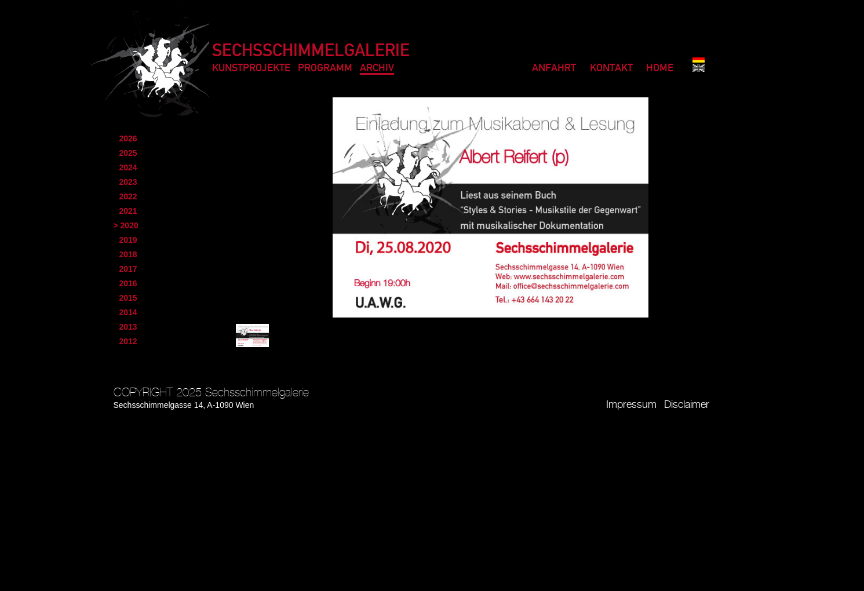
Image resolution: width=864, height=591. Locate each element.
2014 (128, 312)
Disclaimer (686, 404)
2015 (128, 297)
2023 (128, 182)
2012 (128, 341)
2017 (128, 268)
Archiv (377, 68)
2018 (128, 254)
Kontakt (611, 68)
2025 (128, 153)
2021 (128, 211)
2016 (128, 283)
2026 (128, 138)
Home (659, 68)
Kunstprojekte (251, 68)
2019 (128, 240)
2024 (128, 167)
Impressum (631, 404)
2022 (128, 196)
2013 (128, 326)
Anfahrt (554, 68)
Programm (325, 68)
